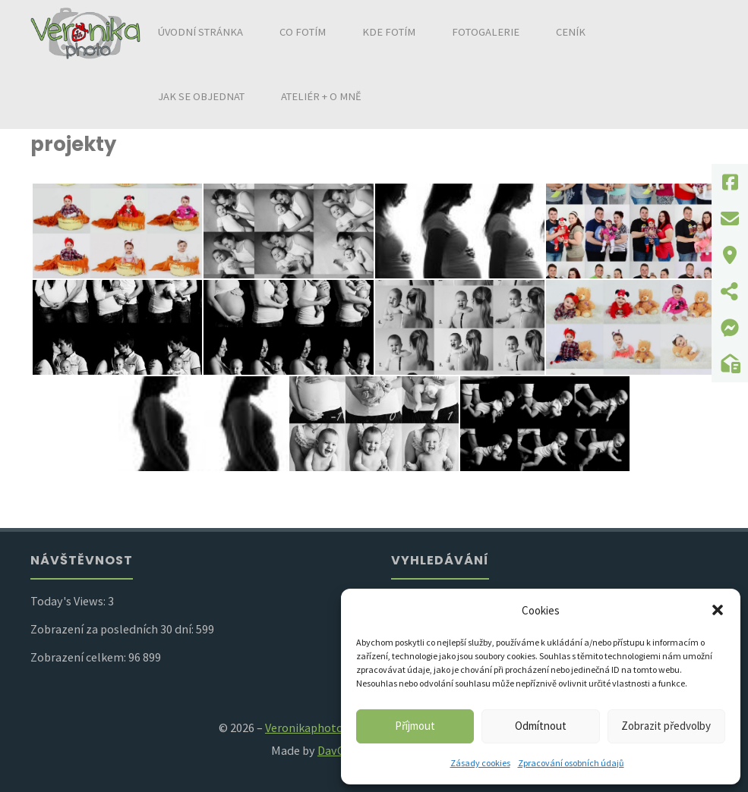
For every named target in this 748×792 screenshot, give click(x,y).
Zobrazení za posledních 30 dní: (113, 628)
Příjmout (415, 725)
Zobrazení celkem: (79, 657)
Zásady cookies (480, 762)
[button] (717, 610)
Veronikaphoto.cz (311, 727)
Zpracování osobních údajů (571, 762)
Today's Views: (69, 600)
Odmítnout (541, 725)
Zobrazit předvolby (666, 725)
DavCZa (337, 750)
